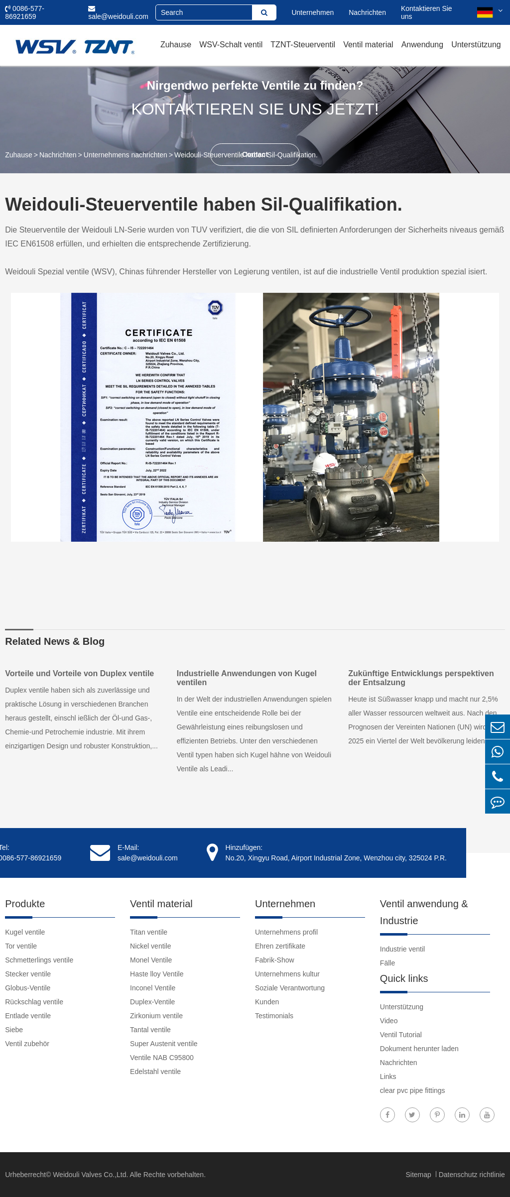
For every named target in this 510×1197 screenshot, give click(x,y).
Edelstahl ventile (155, 1072)
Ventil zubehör (27, 1044)
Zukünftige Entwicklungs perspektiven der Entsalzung (421, 678)
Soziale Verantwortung (290, 988)
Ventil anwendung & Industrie (424, 912)
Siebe (14, 1030)
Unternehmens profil (286, 932)
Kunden (267, 1002)
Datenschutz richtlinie (472, 1175)
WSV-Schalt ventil (230, 44)
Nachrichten (367, 12)
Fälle (387, 963)
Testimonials (274, 1016)
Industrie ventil (402, 949)
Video (389, 1021)
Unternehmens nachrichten (125, 155)
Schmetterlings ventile (39, 960)
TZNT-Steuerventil (302, 44)
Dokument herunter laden (419, 1049)
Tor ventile (21, 946)
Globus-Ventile (27, 988)
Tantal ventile (150, 1030)
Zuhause (175, 44)
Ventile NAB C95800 (162, 1058)
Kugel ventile (25, 932)
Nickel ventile (150, 946)
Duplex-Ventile (152, 1002)
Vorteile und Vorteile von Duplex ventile (79, 673)
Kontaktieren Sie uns (426, 12)
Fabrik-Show (274, 960)
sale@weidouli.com (118, 12)
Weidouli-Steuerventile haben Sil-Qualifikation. (246, 155)
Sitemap (419, 1175)
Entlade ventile (28, 1016)
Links (388, 1076)
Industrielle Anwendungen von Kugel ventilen (247, 678)
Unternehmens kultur (287, 974)
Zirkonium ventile (156, 1016)
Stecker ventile (28, 974)
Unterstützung (476, 44)
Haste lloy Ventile (156, 974)
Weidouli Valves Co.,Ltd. (90, 1175)
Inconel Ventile (152, 988)
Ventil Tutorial (401, 1035)
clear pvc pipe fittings (412, 1090)
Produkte (25, 903)
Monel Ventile (151, 960)
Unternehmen (312, 12)
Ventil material (368, 44)
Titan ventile (148, 932)
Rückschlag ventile (34, 1002)
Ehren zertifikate (280, 946)
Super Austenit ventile (163, 1044)
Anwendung (422, 44)
